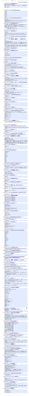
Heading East (13, 30)
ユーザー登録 (21, 0)
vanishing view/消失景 (14, 287)
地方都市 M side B (14, 50)
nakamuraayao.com (14, 23)
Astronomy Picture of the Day (16, 17)
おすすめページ (25, 2)
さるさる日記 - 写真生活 (15, 312)
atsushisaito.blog (14, 3)
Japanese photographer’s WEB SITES (17, 110)
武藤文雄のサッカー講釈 (15, 135)
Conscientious (13, 124)
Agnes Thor (13, 144)
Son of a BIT (13, 221)
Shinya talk (13, 101)
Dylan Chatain (13, 264)
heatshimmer (13, 381)
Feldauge (12, 262)
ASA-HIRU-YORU (14, 247)
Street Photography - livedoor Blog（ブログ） (18, 192)
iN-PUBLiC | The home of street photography (18, 36)
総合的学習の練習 (14, 195)
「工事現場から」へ (14, 120)
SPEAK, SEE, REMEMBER (16, 348)
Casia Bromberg (13, 59)
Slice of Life (13, 175)
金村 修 (12, 388)
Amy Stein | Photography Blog (16, 57)
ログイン (25, 0)
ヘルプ (28, 0)
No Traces (12, 219)
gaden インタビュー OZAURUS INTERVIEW (19, 82)
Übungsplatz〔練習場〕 (15, 75)
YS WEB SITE (13, 338)
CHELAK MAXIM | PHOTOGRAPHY (17, 230)
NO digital (13, 97)
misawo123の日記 (14, 73)
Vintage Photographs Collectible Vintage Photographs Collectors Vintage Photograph (14, 257)
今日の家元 (13, 363)
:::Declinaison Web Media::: (15, 250)
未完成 (12, 253)
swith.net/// (13, 129)
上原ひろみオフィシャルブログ (16, 335)
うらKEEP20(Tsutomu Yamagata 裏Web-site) (18, 188)
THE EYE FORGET (14, 210)
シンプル (18, 0)
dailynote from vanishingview (16, 181)
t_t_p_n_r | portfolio (14, 376)
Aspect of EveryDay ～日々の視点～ (17, 133)
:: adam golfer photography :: (16, 94)
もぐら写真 (13, 88)
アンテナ (15, 0)
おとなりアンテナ (20, 2)
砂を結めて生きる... (14, 178)
